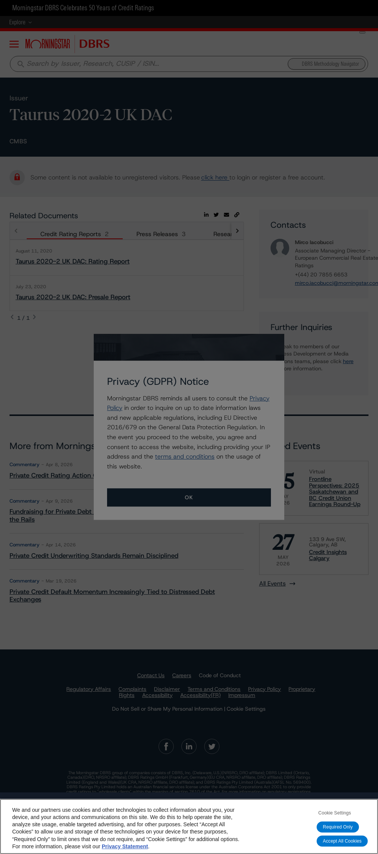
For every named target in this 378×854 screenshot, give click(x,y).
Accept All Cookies (342, 841)
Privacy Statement (125, 846)
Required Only (337, 827)
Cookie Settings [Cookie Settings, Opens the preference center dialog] (334, 813)
